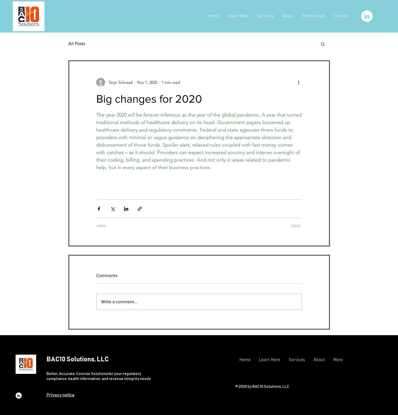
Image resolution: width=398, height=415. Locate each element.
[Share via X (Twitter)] (112, 208)
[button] (322, 43)
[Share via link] (139, 208)
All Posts (76, 43)
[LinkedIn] (367, 16)
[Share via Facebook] (99, 208)
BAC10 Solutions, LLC (77, 359)
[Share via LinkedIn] (126, 208)
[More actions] (298, 82)
